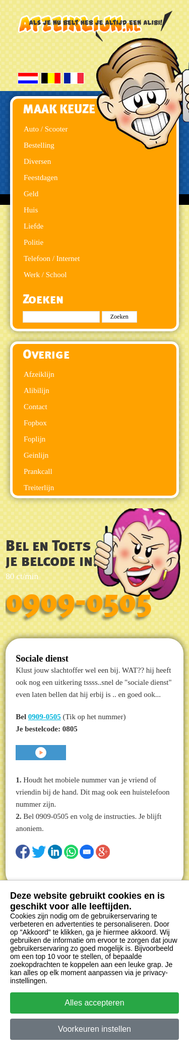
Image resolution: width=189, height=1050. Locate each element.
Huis (31, 210)
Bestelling (39, 145)
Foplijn (34, 439)
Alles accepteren (94, 1002)
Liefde (33, 226)
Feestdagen (40, 177)
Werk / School (45, 275)
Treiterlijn (39, 488)
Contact (35, 407)
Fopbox (35, 423)
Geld (31, 194)
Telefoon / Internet (52, 258)
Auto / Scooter (46, 129)
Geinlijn (36, 455)
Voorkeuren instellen (94, 1029)
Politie (33, 242)
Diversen (37, 161)
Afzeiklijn (39, 374)
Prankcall (38, 471)
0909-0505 (79, 602)
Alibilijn (36, 390)
